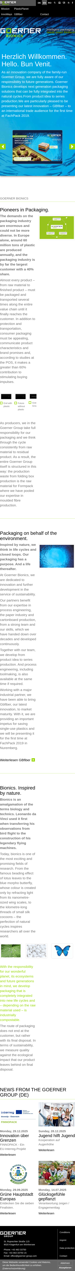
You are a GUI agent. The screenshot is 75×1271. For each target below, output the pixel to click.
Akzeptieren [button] (65, 1267)
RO (50, 3)
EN (45, 3)
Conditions (65, 1232)
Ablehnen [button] (65, 1263)
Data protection (67, 1248)
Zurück (2, 146)
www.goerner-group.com (13, 1232)
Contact (44, 14)
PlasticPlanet (21, 8)
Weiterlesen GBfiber (15, 760)
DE (40, 3)
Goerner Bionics (8, 3)
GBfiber (18, 14)
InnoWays (6, 14)
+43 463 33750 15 (17, 1253)
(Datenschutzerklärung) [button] (13, 1268)
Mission (5, 8)
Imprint (63, 1240)
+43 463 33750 (18, 1249)
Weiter (72, 146)
